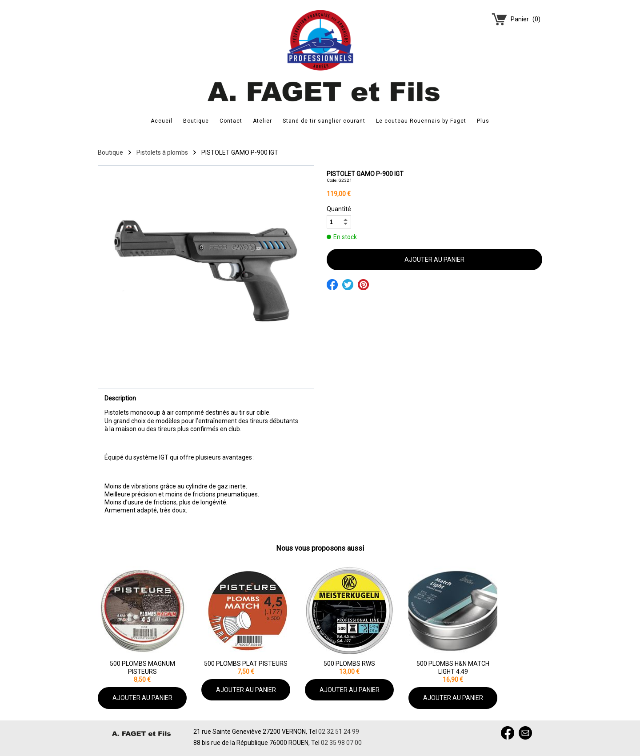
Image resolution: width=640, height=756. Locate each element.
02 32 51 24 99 (338, 731)
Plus (483, 121)
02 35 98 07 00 (341, 742)
